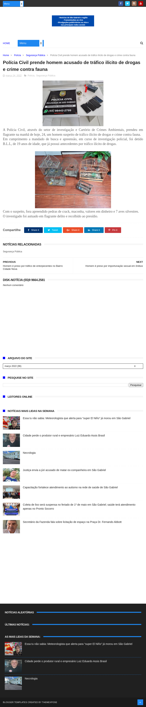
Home (6, 43)
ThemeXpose (49, 702)
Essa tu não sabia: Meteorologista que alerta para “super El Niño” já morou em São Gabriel (76, 418)
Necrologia (29, 452)
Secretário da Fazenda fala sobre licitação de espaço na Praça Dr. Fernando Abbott (72, 521)
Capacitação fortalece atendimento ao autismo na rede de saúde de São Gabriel (70, 487)
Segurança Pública (35, 55)
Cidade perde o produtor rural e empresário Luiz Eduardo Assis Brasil (64, 435)
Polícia (17, 55)
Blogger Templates (15, 702)
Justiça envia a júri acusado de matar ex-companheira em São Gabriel (64, 470)
